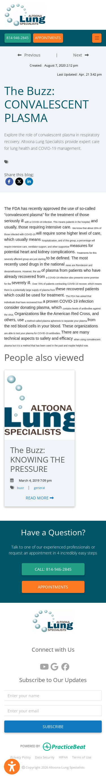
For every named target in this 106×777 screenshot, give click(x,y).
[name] (53, 695)
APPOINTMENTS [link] (53, 587)
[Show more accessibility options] (11, 766)
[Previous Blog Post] (29, 55)
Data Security (45, 757)
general (39, 488)
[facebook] (63, 664)
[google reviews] (53, 664)
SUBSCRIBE (53, 726)
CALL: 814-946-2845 (53, 569)
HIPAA (63, 757)
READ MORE (40, 497)
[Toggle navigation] (96, 38)
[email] (53, 710)
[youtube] (42, 664)
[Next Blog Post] (81, 55)
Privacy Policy (20, 757)
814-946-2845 (18, 37)
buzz (20, 488)
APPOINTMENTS (48, 37)
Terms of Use (81, 757)
